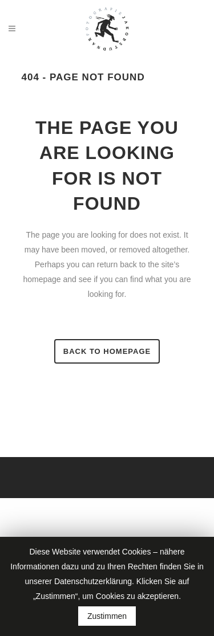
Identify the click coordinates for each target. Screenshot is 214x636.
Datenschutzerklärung (93, 581)
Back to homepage (107, 351)
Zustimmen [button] (107, 616)
